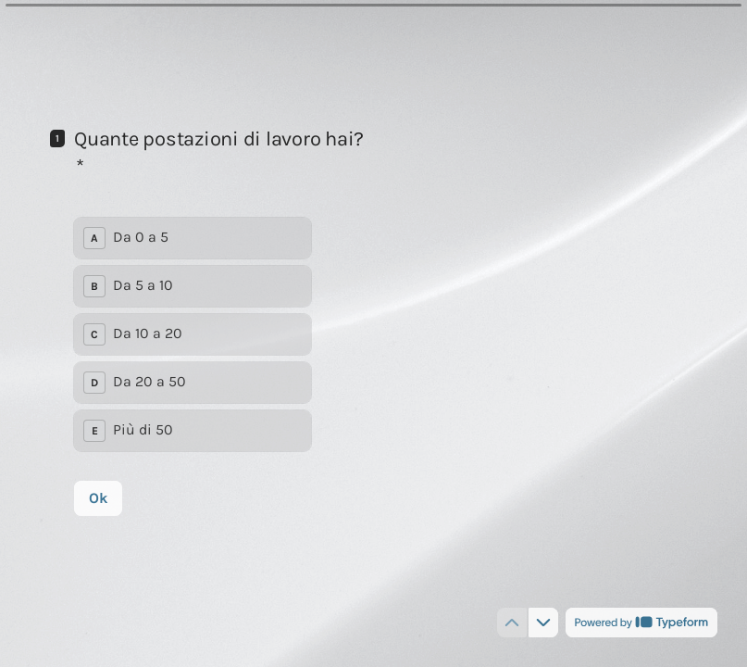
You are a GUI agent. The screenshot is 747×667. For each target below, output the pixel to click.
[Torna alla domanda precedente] (512, 622)
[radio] (192, 237)
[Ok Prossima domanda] (98, 497)
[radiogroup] (192, 333)
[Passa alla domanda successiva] (543, 622)
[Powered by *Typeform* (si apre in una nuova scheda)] (641, 622)
